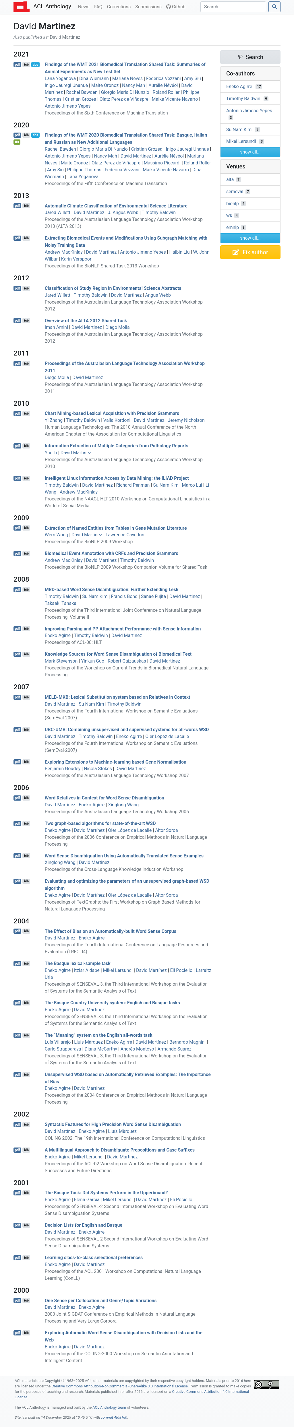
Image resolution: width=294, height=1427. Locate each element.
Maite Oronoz (105, 85)
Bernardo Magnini (187, 1042)
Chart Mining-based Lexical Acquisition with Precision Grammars (112, 413)
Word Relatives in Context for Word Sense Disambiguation (104, 798)
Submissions (149, 6)
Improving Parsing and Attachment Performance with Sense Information (123, 628)
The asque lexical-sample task (78, 963)
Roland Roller (166, 92)
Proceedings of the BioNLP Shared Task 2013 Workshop (102, 266)
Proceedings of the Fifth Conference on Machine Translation (106, 183)
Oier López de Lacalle (130, 830)
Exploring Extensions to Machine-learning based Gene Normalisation (115, 761)
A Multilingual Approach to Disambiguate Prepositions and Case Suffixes (120, 1150)
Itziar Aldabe (87, 970)
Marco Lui (192, 485)
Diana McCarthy (100, 1049)
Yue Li (51, 452)
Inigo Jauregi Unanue (66, 85)
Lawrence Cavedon (125, 534)
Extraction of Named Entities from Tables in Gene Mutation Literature (116, 528)
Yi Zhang (54, 420)
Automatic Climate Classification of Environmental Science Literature (116, 205)
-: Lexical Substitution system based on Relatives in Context (117, 697)
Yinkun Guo (92, 661)
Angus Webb (158, 295)
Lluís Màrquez (122, 1131)
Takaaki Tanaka (60, 603)
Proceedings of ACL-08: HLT (73, 642)
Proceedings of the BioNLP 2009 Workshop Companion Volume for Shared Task (126, 567)
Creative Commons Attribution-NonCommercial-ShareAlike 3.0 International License (120, 1386)
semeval (234, 191)
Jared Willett (57, 212)
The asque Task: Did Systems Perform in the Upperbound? (106, 1192)
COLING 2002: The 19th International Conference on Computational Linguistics (125, 1138)
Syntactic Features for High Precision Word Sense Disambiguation (113, 1124)
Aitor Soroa (166, 830)
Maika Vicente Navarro (175, 99)
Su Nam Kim (165, 485)
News (85, 6)
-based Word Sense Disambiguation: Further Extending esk (112, 589)
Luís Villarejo (58, 1042)
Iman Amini (56, 327)
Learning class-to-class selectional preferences (94, 1257)
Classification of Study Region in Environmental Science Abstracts (113, 288)
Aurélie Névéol (163, 85)
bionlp (232, 203)
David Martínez (89, 830)
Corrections (120, 6)
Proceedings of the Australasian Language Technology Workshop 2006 (117, 811)
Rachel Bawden (82, 92)
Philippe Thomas (84, 169)
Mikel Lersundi (118, 970)
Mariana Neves (127, 78)
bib (26, 65)
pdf (17, 65)
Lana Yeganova (60, 78)
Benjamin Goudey (62, 768)
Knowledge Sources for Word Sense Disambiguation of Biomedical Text (118, 654)
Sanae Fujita (153, 596)
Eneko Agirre (58, 635)
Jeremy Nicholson (186, 420)
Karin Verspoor (76, 259)
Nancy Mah (133, 85)
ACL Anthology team (109, 1407)
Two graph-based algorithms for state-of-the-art (100, 823)
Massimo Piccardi (162, 163)
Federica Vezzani (163, 78)
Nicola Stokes (98, 768)
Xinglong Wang (123, 804)
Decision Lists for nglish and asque (83, 1225)
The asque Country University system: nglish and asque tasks (112, 1002)
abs (35, 65)
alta (230, 179)
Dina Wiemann (94, 78)
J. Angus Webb (123, 212)
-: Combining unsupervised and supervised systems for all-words (127, 729)
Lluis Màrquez (88, 1042)
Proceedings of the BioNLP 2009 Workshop (89, 541)
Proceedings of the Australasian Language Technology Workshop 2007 (117, 775)
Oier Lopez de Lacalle (167, 736)
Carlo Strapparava (63, 1049)
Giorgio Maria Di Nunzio (125, 92)
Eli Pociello (181, 970)
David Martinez (136, 156)
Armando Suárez (174, 1049)
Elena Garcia (87, 1199)
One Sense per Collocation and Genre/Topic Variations (101, 1300)
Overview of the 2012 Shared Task (86, 320)
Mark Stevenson (61, 661)
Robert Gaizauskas (127, 661)
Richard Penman (133, 485)
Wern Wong (56, 534)
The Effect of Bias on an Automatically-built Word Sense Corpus (110, 931)
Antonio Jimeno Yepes (68, 106)
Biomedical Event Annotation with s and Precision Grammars (111, 553)
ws (229, 215)
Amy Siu (192, 78)
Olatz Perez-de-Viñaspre (124, 99)
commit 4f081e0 (114, 1417)
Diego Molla (117, 327)
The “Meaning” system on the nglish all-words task (98, 1035)
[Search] (233, 6)
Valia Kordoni (116, 420)
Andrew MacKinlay (64, 252)
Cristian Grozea (80, 99)
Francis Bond (124, 596)
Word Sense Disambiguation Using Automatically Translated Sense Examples (124, 855)
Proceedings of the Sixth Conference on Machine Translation (106, 113)
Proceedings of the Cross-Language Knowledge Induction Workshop (114, 869)
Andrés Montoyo (137, 1049)
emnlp (232, 227)
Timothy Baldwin (159, 212)
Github (175, 6)
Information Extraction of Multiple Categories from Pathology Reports (116, 446)
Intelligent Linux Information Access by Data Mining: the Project (117, 478)
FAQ (99, 6)
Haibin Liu (179, 252)
